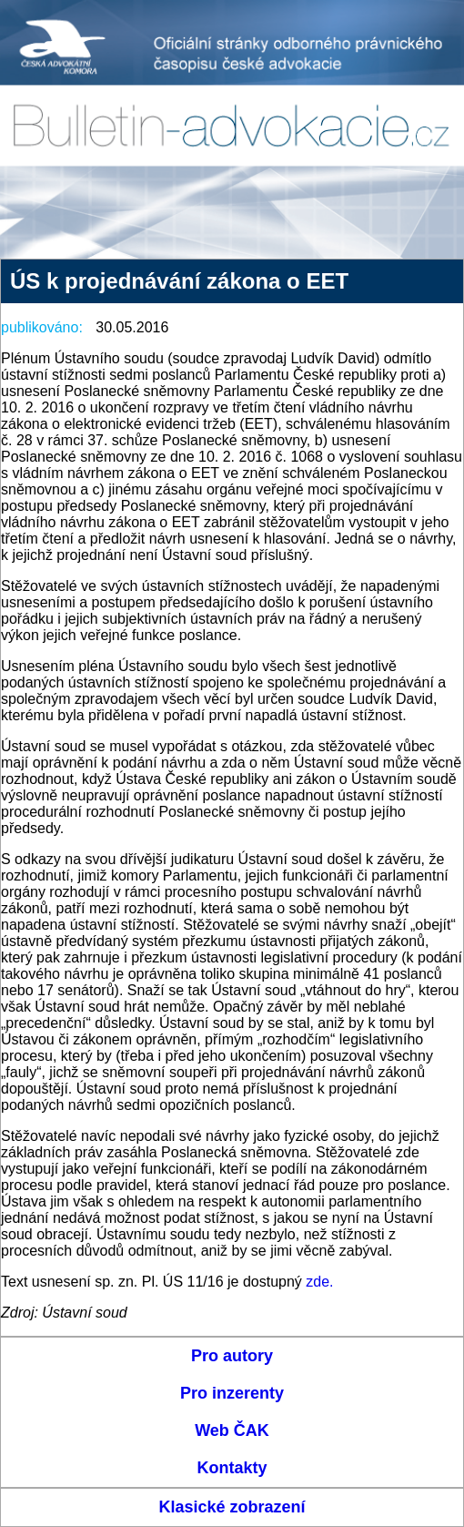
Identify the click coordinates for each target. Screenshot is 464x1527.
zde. (319, 1281)
